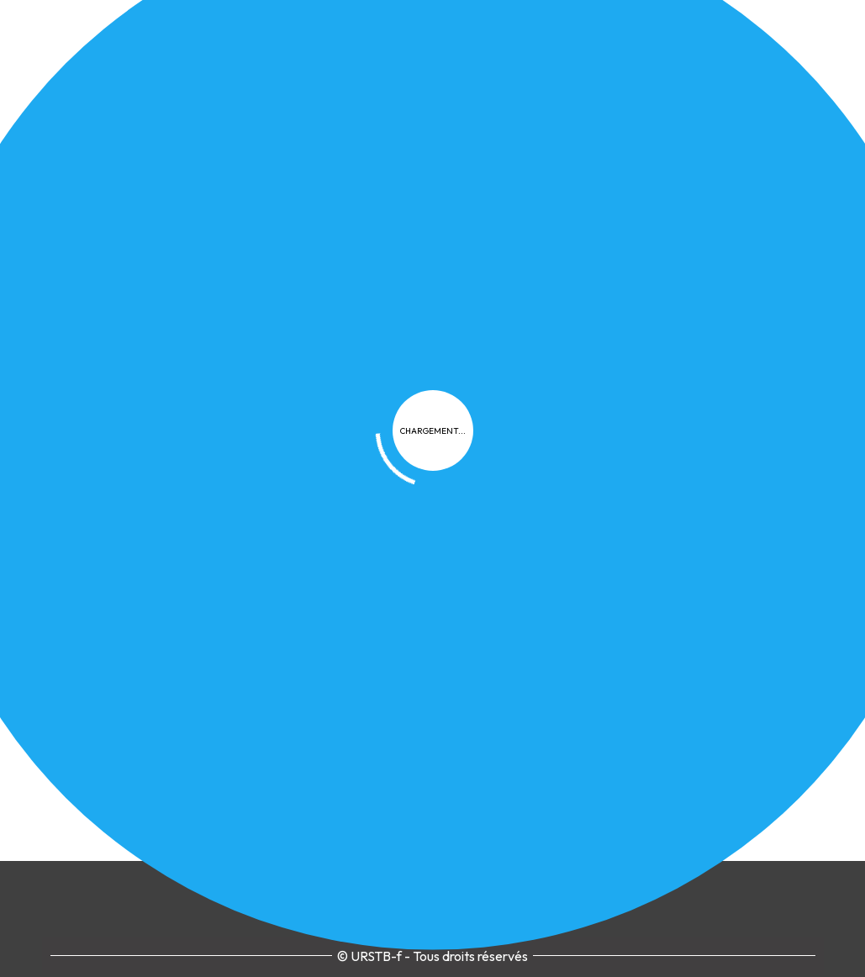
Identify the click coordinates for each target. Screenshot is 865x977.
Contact (778, 590)
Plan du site (699, 590)
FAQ (631, 590)
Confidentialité (483, 590)
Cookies (574, 590)
